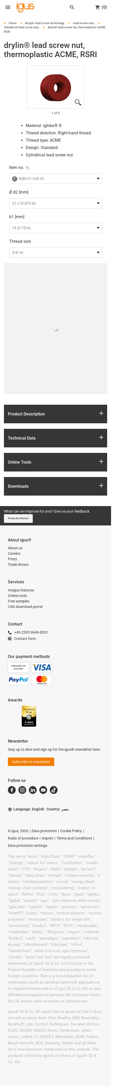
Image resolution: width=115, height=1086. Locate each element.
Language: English (26, 809)
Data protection (44, 831)
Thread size (20, 241)
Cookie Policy (71, 831)
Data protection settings (27, 845)
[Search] (72, 7)
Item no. (16, 167)
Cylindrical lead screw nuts (21, 27)
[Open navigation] (8, 7)
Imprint (47, 838)
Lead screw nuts (83, 23)
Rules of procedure (23, 838)
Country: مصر (57, 809)
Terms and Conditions (74, 838)
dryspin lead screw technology (44, 23)
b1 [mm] (16, 216)
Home (13, 23)
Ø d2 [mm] (18, 192)
